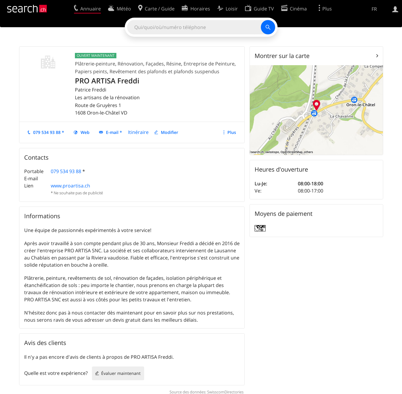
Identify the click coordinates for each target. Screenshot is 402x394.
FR (374, 9)
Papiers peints (91, 71)
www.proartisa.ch (70, 185)
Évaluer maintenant (121, 373)
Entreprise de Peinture (209, 63)
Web (85, 132)
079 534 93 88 (66, 171)
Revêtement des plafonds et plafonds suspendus (164, 71)
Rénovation (130, 63)
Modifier (169, 132)
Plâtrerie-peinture (95, 63)
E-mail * (114, 132)
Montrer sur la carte (282, 56)
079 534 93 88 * (48, 132)
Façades (155, 63)
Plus (231, 132)
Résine (173, 63)
